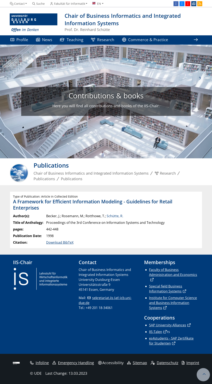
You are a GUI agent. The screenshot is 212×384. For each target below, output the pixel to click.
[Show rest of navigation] (195, 40)
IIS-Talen (155, 331)
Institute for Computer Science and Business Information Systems (173, 303)
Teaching (71, 39)
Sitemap (137, 362)
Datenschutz (164, 362)
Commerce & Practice (145, 39)
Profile (19, 39)
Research (102, 39)
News (44, 39)
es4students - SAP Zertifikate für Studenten (171, 341)
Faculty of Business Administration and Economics (173, 272)
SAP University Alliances (167, 325)
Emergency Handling (73, 362)
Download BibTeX (59, 242)
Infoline (39, 362)
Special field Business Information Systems (165, 288)
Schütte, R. (115, 216)
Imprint (190, 362)
